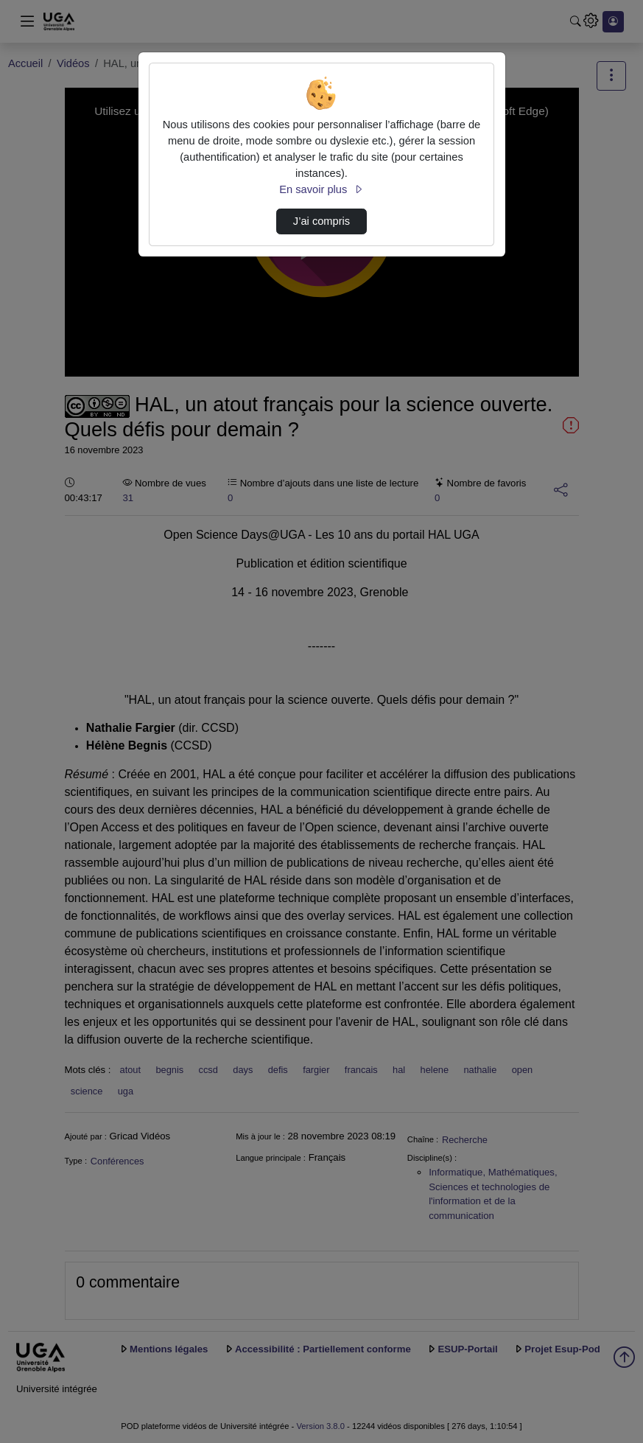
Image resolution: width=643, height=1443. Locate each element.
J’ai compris (321, 221)
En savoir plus (321, 189)
